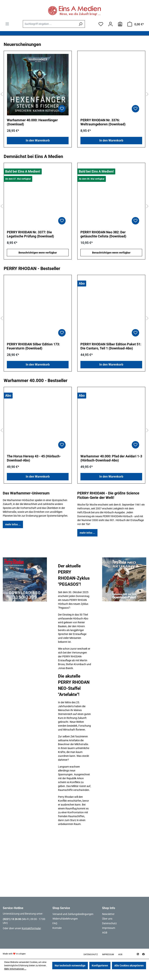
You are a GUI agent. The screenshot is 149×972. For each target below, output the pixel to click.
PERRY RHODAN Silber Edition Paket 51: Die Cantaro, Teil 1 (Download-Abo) (110, 346)
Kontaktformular (31, 928)
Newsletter (108, 914)
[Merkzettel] (101, 24)
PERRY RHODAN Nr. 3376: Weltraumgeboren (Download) (102, 122)
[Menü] (7, 24)
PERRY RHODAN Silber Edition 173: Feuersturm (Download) (33, 346)
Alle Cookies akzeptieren (129, 965)
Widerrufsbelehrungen (65, 918)
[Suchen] (80, 24)
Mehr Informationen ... (15, 969)
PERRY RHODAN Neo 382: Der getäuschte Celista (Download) (103, 234)
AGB (104, 932)
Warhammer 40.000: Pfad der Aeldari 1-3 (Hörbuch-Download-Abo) (111, 458)
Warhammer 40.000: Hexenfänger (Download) (32, 122)
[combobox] (50, 24)
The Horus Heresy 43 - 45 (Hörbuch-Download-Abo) (34, 458)
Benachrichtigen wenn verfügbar (38, 252)
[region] (74, 94)
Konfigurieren (100, 965)
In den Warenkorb (38, 140)
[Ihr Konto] (110, 24)
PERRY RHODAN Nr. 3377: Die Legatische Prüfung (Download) (30, 234)
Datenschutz (109, 923)
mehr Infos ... (13, 524)
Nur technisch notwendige (70, 965)
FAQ (54, 923)
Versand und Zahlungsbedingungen (72, 914)
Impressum (108, 927)
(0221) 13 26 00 (12, 919)
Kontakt (57, 927)
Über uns (107, 918)
